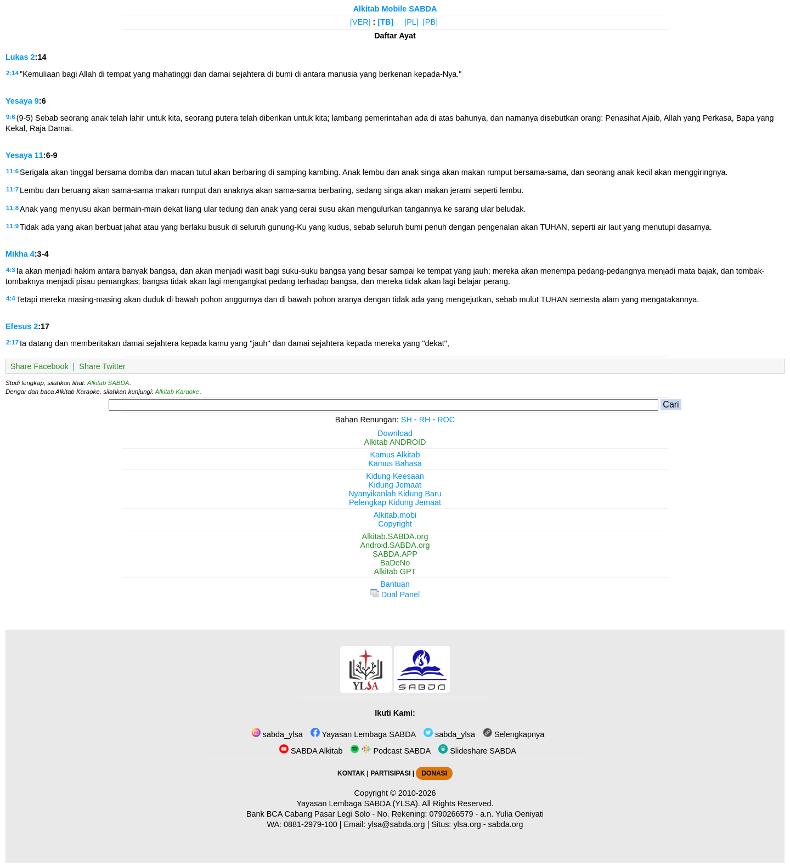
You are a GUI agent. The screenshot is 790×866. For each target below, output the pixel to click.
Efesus (18, 326)
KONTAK (351, 773)
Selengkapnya (513, 734)
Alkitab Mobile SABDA (395, 8)
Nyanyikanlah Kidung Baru (395, 493)
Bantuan (395, 584)
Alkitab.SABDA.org (395, 536)
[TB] (385, 22)
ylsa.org (467, 824)
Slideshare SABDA (477, 750)
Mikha (16, 254)
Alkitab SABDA (108, 383)
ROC (446, 419)
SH (406, 419)
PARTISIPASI (390, 773)
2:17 (12, 342)
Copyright (395, 523)
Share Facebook (39, 366)
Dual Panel (395, 594)
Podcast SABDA (390, 750)
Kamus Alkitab (395, 454)
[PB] (430, 22)
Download (395, 433)
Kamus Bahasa (395, 463)
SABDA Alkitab (310, 750)
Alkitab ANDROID (395, 442)
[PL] (411, 22)
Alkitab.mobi (395, 515)
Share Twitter (102, 366)
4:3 (10, 270)
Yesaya (18, 101)
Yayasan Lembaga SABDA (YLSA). (358, 803)
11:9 (12, 226)
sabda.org (505, 824)
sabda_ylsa (277, 734)
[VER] (360, 22)
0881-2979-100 (310, 824)
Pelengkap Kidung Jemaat (395, 502)
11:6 (12, 171)
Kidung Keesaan (395, 476)
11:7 (12, 189)
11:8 (12, 208)
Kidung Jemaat (395, 484)
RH (425, 419)
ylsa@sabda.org (396, 824)
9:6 (10, 117)
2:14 (12, 73)
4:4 (10, 298)
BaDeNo (395, 562)
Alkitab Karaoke (177, 391)
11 (39, 155)
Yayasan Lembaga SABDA (363, 734)
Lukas (17, 57)
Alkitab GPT (395, 571)
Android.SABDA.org (395, 545)
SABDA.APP (395, 554)
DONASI (434, 773)
